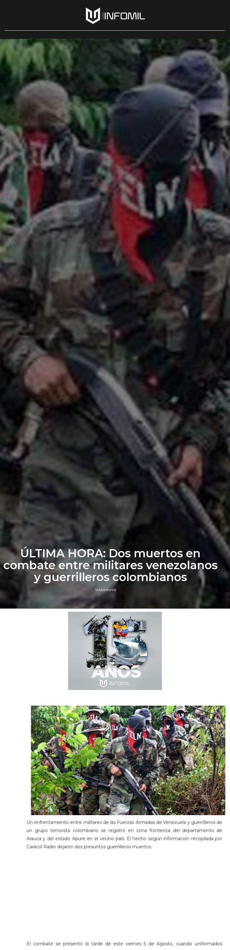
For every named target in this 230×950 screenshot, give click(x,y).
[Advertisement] (124, 898)
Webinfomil (105, 589)
